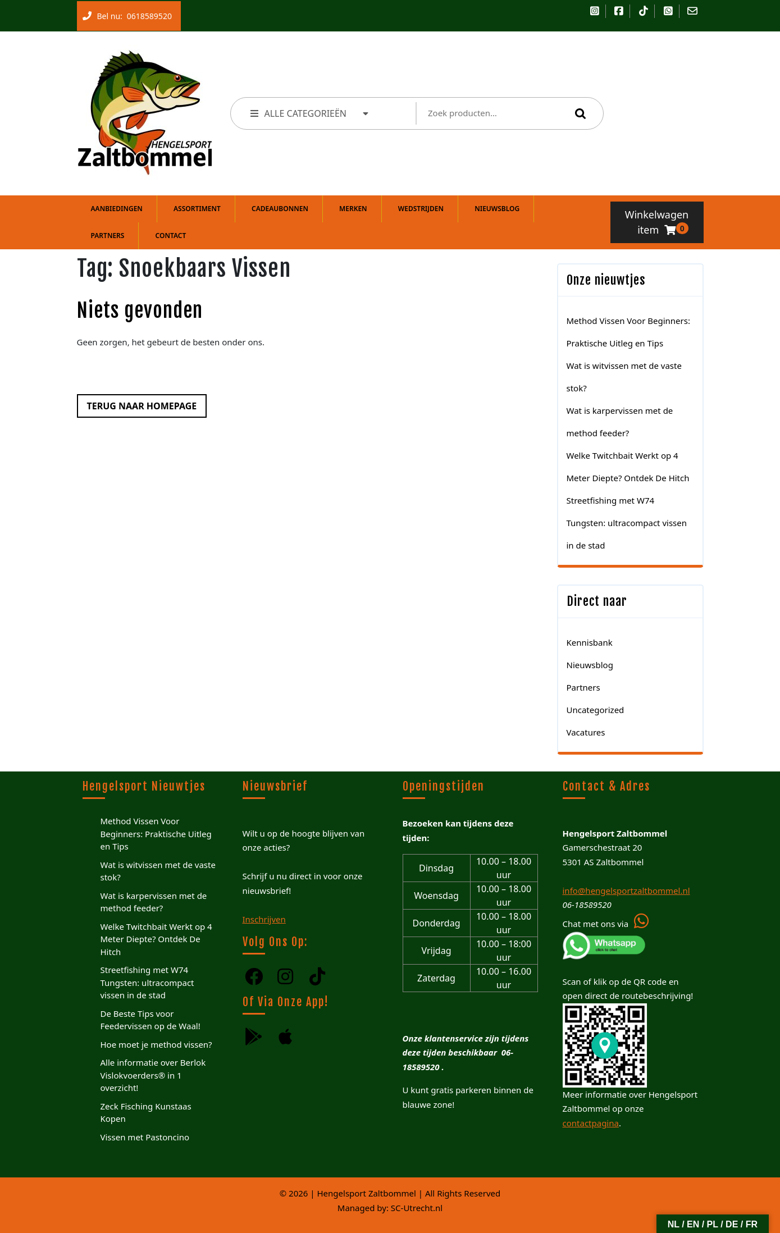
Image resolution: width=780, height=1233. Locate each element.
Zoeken (578, 113)
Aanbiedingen (117, 208)
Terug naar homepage (137, 403)
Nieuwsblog (497, 208)
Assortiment (197, 208)
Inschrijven (264, 919)
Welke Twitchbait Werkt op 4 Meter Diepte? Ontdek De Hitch (156, 939)
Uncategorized (595, 709)
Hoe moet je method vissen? (156, 1044)
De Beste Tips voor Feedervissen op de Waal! (150, 1020)
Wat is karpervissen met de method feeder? (154, 902)
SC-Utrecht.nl (417, 1207)
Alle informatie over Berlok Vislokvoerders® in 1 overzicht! (153, 1075)
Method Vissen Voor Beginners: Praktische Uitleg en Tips (156, 833)
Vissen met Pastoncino (145, 1137)
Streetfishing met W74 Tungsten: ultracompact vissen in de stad (627, 523)
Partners (108, 235)
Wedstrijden (421, 208)
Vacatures (586, 732)
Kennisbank (590, 642)
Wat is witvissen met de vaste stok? (158, 871)
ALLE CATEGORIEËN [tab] (310, 113)
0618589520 (147, 13)
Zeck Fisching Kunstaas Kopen (146, 1112)
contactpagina (591, 1123)
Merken (353, 208)
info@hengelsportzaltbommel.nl (626, 890)
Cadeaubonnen (280, 208)
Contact (171, 235)
